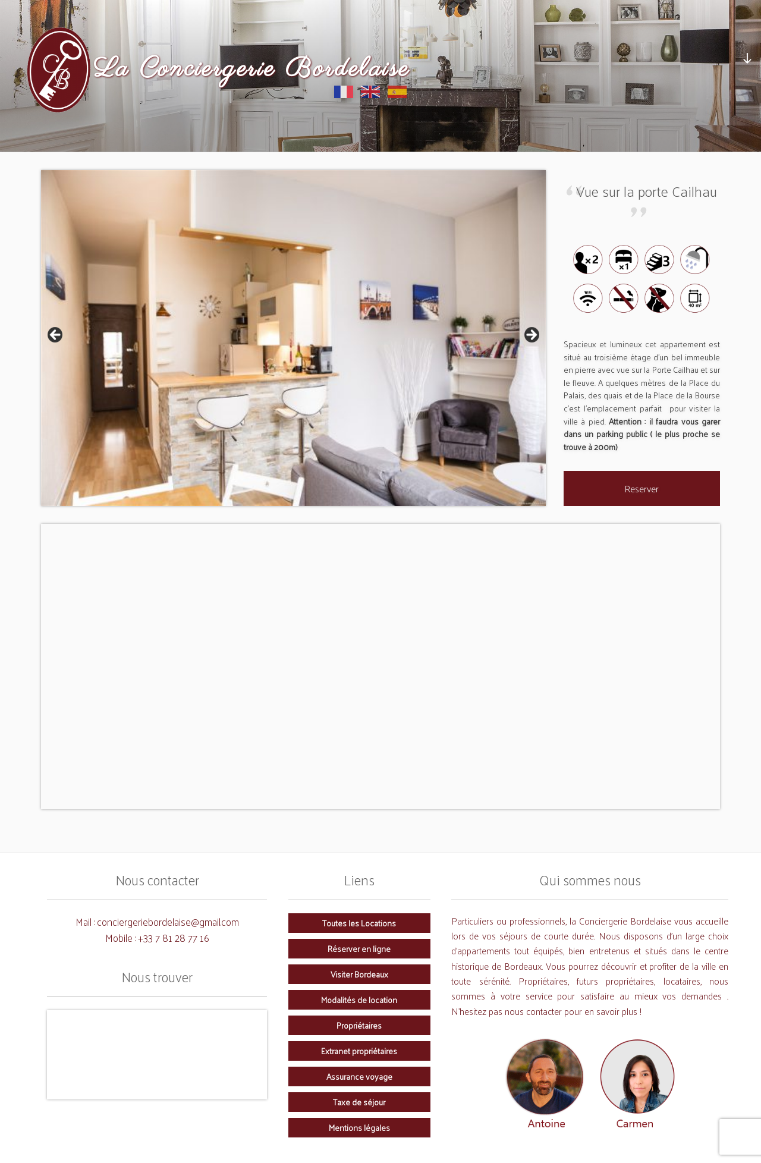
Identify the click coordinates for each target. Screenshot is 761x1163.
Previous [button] (56, 335)
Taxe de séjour (359, 1101)
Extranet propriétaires (359, 1050)
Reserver (641, 488)
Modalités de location (359, 999)
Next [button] (531, 335)
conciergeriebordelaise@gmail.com (168, 921)
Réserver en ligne (359, 948)
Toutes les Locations (359, 923)
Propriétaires (359, 1025)
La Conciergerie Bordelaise (251, 69)
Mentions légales (359, 1127)
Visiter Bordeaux (359, 974)
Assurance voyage (359, 1076)
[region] (293, 338)
